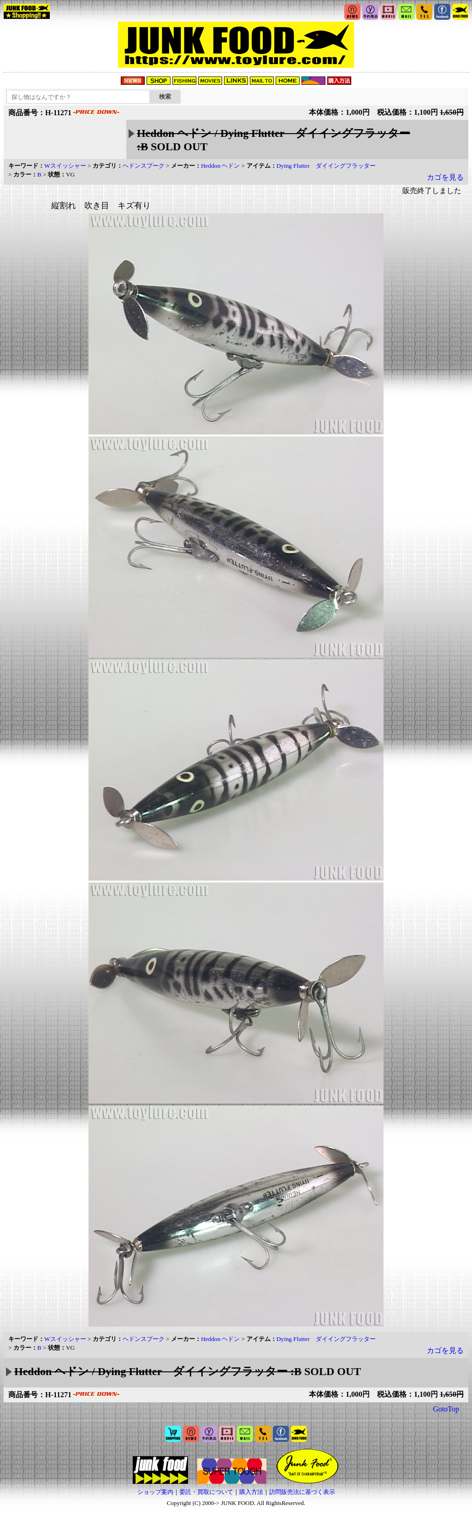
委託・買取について (206, 1491)
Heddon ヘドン (220, 165)
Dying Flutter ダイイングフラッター (326, 165)
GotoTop (446, 1409)
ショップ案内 (155, 1491)
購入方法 (251, 1491)
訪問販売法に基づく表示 (302, 1491)
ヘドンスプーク (144, 165)
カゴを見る (445, 177)
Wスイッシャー (65, 165)
